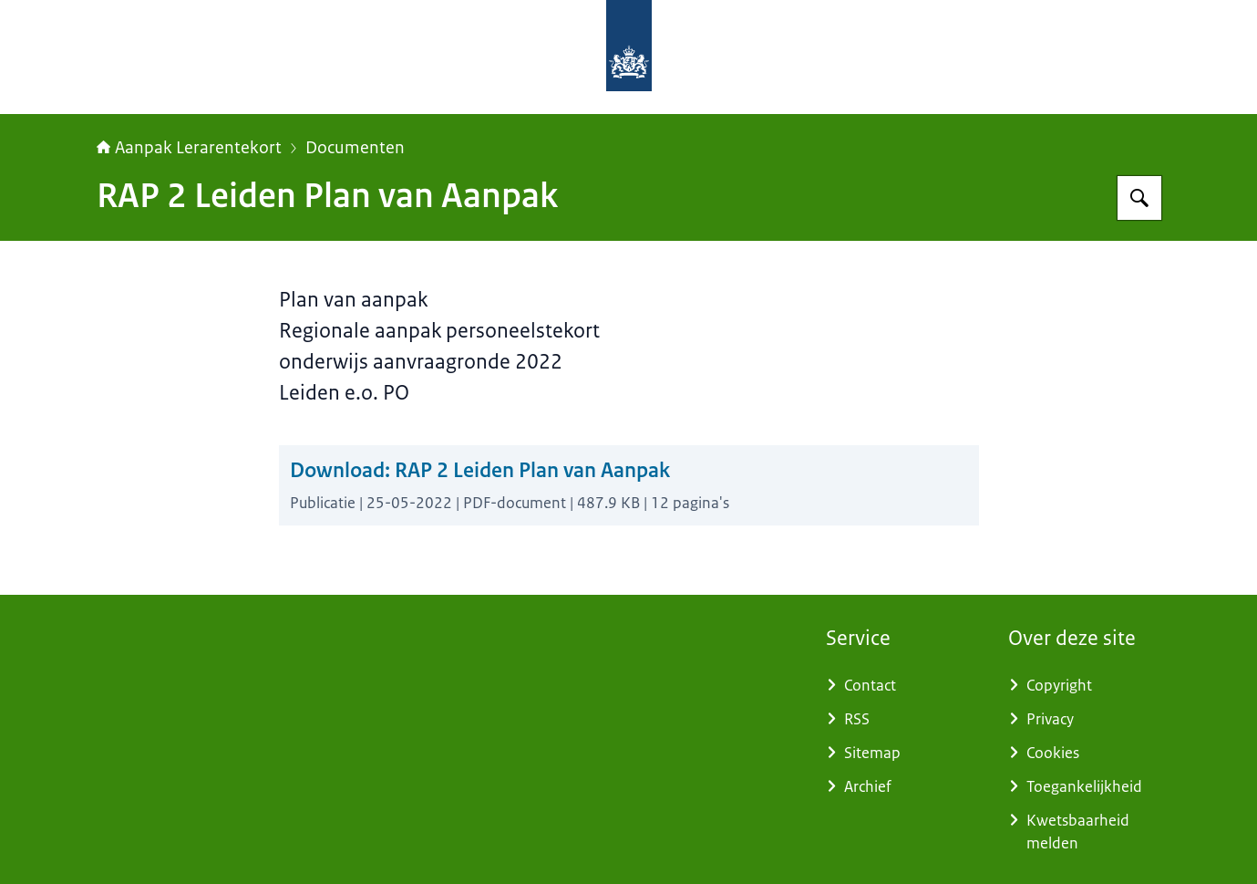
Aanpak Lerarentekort (189, 148)
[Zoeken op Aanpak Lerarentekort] (1139, 198)
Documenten (355, 148)
